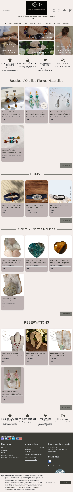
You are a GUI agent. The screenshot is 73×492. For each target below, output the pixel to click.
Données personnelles (31, 460)
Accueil (3, 448)
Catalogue (4, 450)
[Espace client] (59, 10)
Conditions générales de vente (10, 458)
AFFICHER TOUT (66, 165)
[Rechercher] (1, 10)
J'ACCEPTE (65, 482)
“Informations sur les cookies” (16, 487)
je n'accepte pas (50, 482)
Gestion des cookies (30, 457)
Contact (3, 453)
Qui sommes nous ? (7, 455)
